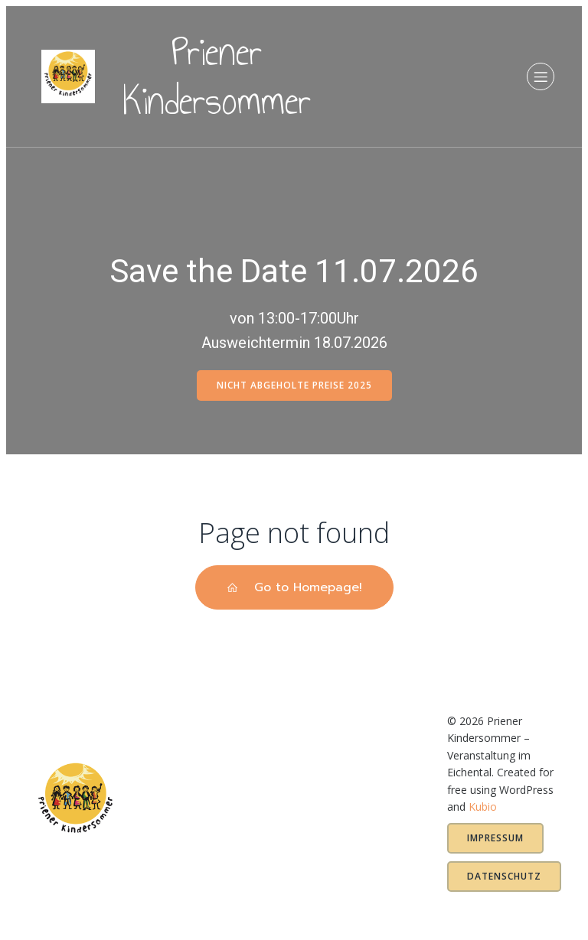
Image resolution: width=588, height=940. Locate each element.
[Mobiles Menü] (540, 78)
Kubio (483, 806)
